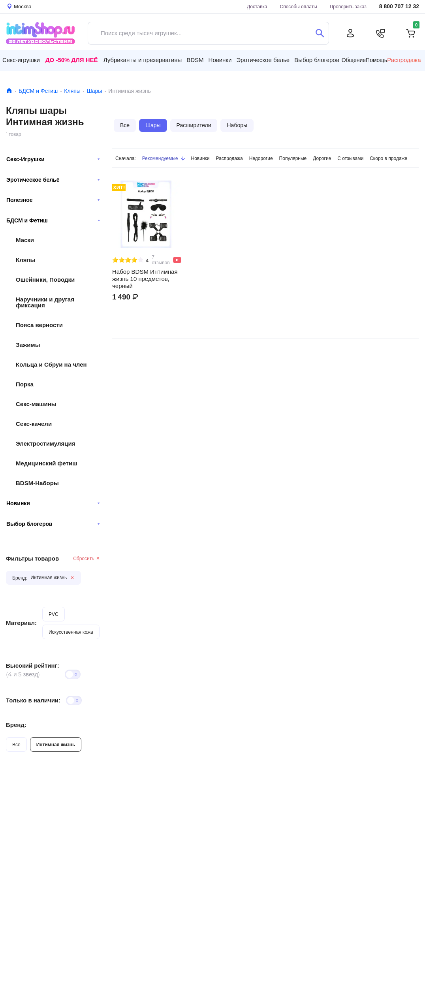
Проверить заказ (348, 6)
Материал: (21, 623)
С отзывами (350, 158)
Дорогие (322, 158)
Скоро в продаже (388, 158)
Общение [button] (354, 60)
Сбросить (86, 558)
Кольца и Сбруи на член (51, 364)
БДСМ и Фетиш (38, 90)
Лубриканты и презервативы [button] (142, 60)
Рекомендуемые (163, 158)
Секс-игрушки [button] (21, 60)
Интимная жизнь (55, 744)
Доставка (257, 6)
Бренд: (16, 725)
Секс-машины (36, 404)
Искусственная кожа (71, 632)
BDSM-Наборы (37, 483)
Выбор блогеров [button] (316, 60)
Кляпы (72, 90)
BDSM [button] (194, 60)
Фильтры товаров (32, 558)
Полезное (53, 199)
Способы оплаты (298, 6)
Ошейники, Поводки (45, 279)
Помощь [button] (376, 60)
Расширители (194, 125)
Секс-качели (34, 424)
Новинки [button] (220, 60)
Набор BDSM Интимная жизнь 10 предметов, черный (145, 279)
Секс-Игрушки (53, 159)
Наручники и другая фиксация (45, 302)
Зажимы (28, 345)
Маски (25, 240)
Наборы (237, 125)
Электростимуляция (45, 443)
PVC (53, 614)
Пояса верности (39, 325)
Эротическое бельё (53, 179)
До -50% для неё (71, 60)
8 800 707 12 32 (399, 6)
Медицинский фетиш (46, 463)
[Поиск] (320, 33)
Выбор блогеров (53, 523)
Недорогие (261, 158)
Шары (94, 90)
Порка (25, 384)
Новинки (53, 503)
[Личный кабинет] (350, 33)
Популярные (293, 158)
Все (16, 744)
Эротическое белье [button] (263, 60)
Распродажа (404, 60)
